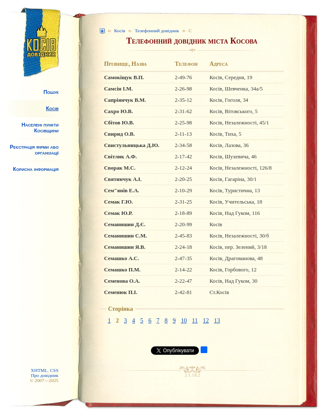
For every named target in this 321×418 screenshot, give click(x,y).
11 (195, 320)
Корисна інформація (36, 169)
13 (217, 320)
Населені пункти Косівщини (40, 128)
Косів (52, 108)
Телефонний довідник (157, 30)
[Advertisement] (35, 245)
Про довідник (45, 375)
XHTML (39, 370)
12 (206, 320)
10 (184, 320)
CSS (54, 370)
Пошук (51, 92)
